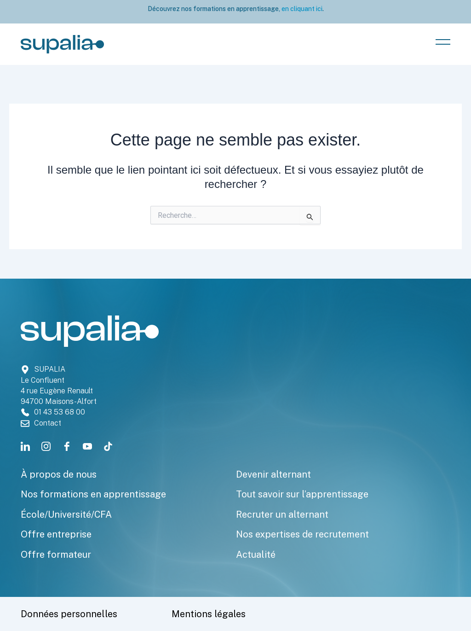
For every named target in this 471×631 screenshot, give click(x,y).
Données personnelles (69, 613)
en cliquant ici (301, 8)
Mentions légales (209, 613)
